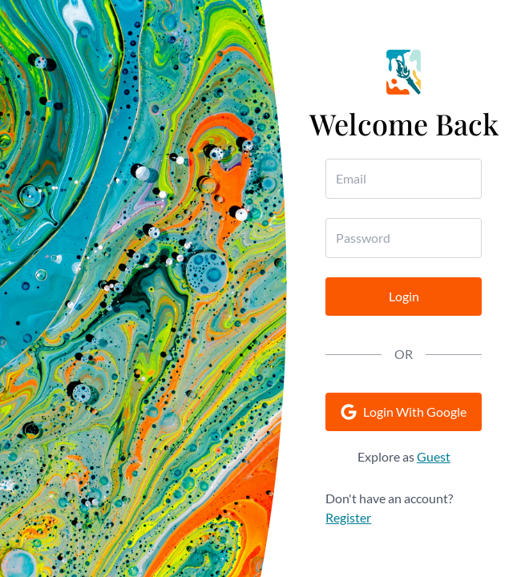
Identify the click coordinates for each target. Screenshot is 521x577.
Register (348, 517)
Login (404, 296)
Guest (433, 456)
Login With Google (403, 412)
